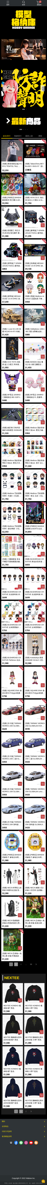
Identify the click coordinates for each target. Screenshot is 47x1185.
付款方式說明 (7, 1131)
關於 (3, 1121)
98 (31, 964)
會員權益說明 (7, 1136)
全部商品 (5, 1126)
